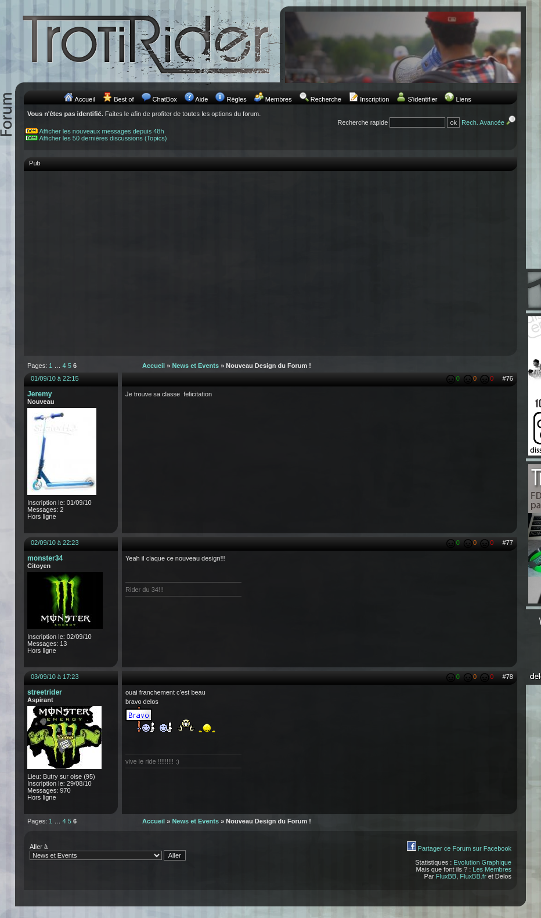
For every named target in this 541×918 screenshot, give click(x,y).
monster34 (45, 558)
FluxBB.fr (473, 876)
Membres (278, 99)
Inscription (374, 99)
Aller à (108, 852)
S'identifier (422, 99)
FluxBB (446, 876)
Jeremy (39, 394)
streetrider (44, 692)
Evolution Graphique (482, 862)
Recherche (326, 99)
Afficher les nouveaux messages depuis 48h (101, 131)
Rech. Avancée (489, 122)
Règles (236, 99)
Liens (463, 99)
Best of (124, 99)
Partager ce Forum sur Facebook (464, 848)
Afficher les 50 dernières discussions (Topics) (103, 138)
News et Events (195, 365)
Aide (201, 99)
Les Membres (492, 869)
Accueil (85, 99)
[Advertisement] (270, 257)
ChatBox (165, 99)
